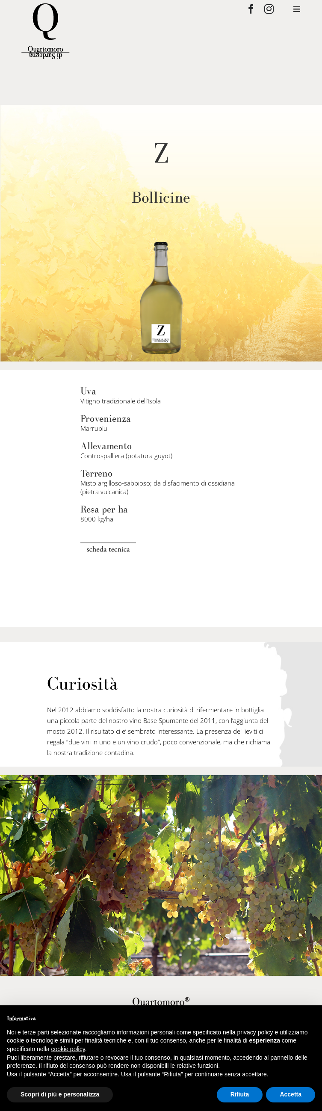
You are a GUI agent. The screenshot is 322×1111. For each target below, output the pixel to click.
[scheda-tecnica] (108, 546)
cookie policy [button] (68, 1049)
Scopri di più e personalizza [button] (60, 1094)
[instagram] (269, 9)
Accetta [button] (290, 1094)
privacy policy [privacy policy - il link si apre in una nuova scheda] (255, 1032)
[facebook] (251, 9)
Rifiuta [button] (239, 1094)
